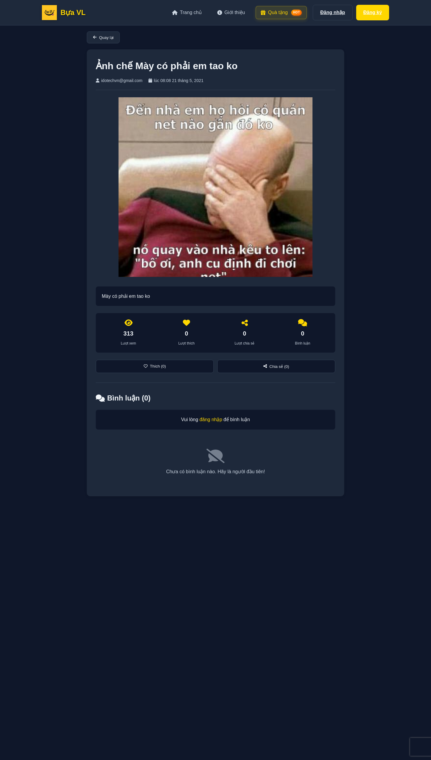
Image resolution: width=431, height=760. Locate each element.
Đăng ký (372, 12)
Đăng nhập (332, 12)
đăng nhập (211, 419)
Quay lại (103, 37)
